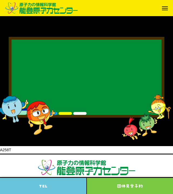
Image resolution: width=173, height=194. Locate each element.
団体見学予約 (130, 186)
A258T (5, 150)
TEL (43, 186)
